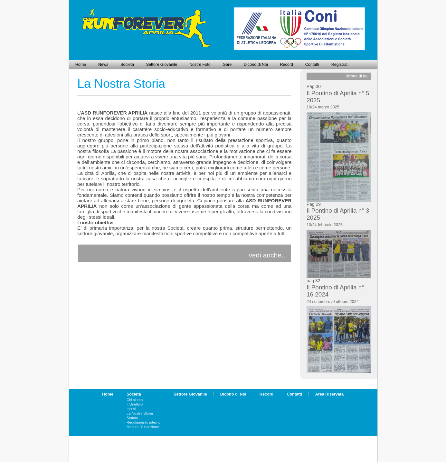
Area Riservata (329, 394)
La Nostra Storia (140, 413)
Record (286, 64)
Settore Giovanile (161, 64)
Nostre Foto (200, 64)
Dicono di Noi (256, 64)
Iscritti (131, 409)
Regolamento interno (143, 422)
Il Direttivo (135, 404)
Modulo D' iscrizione (143, 427)
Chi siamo (135, 400)
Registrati (339, 64)
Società (127, 64)
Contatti (312, 64)
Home (80, 64)
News (103, 64)
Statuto (132, 418)
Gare (227, 64)
